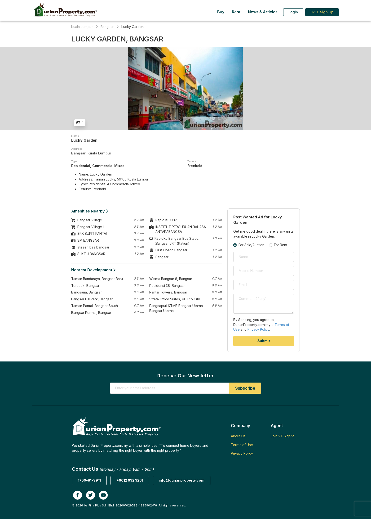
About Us (238, 436)
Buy (220, 12)
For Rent (280, 245)
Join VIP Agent (282, 436)
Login (293, 12)
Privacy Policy (258, 329)
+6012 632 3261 (129, 480)
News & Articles (263, 12)
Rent (236, 12)
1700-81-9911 (89, 480)
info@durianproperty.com (181, 480)
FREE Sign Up (321, 12)
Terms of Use (242, 445)
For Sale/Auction (251, 245)
